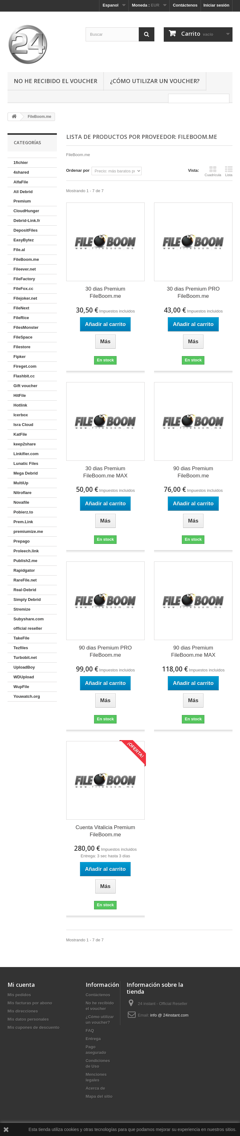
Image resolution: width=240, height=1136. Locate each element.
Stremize (21, 609)
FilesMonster (25, 327)
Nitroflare (22, 492)
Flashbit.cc (24, 376)
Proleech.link (26, 551)
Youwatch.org (26, 696)
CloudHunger (26, 210)
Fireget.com (25, 366)
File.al (19, 249)
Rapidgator (24, 570)
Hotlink (20, 405)
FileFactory (24, 278)
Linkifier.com (25, 453)
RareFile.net (25, 580)
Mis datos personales (28, 1019)
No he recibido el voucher (55, 81)
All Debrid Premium (22, 196)
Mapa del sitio (99, 1096)
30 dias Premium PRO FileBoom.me (193, 292)
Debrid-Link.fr (26, 220)
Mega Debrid (25, 473)
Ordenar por (78, 170)
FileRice (21, 317)
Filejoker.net (25, 298)
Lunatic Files (25, 463)
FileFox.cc (23, 288)
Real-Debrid (24, 589)
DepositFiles (25, 230)
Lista (228, 171)
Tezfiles (20, 647)
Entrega (93, 1038)
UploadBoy (24, 667)
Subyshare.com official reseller (28, 624)
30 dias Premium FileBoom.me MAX (105, 472)
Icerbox (20, 415)
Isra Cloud (23, 424)
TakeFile (21, 638)
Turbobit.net (25, 657)
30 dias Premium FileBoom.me (105, 292)
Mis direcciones (23, 1011)
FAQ (90, 1030)
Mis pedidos (19, 994)
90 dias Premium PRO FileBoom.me (105, 651)
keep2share (24, 444)
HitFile (19, 395)
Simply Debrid (27, 599)
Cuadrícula (213, 171)
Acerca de (95, 1088)
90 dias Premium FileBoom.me (193, 472)
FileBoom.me (26, 259)
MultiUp (20, 483)
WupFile (21, 686)
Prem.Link (23, 521)
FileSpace (22, 337)
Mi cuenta (21, 984)
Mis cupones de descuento (33, 1027)
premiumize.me (28, 531)
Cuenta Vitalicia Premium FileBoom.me (105, 831)
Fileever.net (24, 269)
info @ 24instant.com (169, 1015)
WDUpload (23, 677)
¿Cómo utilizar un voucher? (155, 81)
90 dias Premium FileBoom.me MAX (193, 651)
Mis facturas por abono (30, 1003)
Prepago (21, 541)
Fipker (19, 356)
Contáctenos (185, 5)
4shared (21, 172)
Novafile (21, 502)
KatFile (20, 434)
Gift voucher (25, 385)
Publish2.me (25, 560)
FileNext (21, 308)
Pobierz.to (23, 512)
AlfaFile (20, 182)
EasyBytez (23, 240)
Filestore (21, 346)
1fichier (20, 162)
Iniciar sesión (216, 5)
